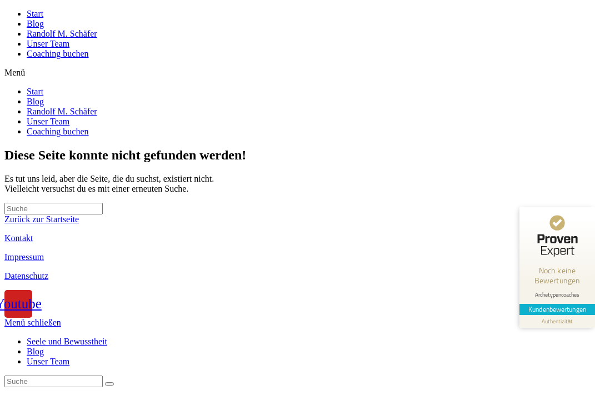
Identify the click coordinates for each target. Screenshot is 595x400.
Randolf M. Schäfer (62, 33)
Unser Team (48, 43)
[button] (297, 73)
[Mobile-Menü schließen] (32, 322)
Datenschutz (26, 276)
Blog (35, 23)
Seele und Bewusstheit (67, 341)
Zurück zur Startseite (41, 219)
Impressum (24, 257)
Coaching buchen (58, 53)
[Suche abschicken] (109, 384)
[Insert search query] (53, 208)
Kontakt (18, 238)
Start (35, 13)
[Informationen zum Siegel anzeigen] (557, 321)
